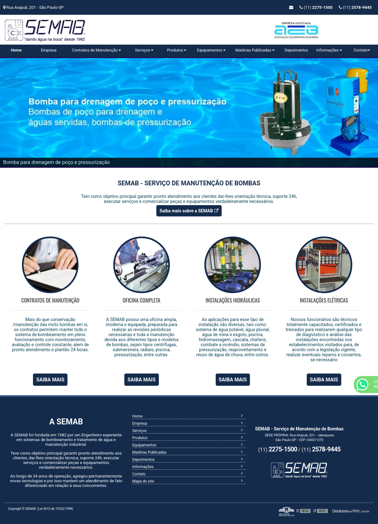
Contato (362, 50)
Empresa (48, 50)
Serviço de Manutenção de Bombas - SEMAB (67, 32)
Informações (329, 50)
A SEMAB (66, 421)
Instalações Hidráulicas (233, 300)
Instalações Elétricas (324, 300)
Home (16, 50)
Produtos (176, 50)
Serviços (144, 50)
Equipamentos (211, 50)
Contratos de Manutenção (96, 50)
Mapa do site (143, 481)
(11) (355, 7)
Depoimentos (296, 50)
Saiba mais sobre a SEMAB (188, 210)
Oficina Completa (141, 300)
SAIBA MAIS (50, 380)
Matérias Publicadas (254, 50)
